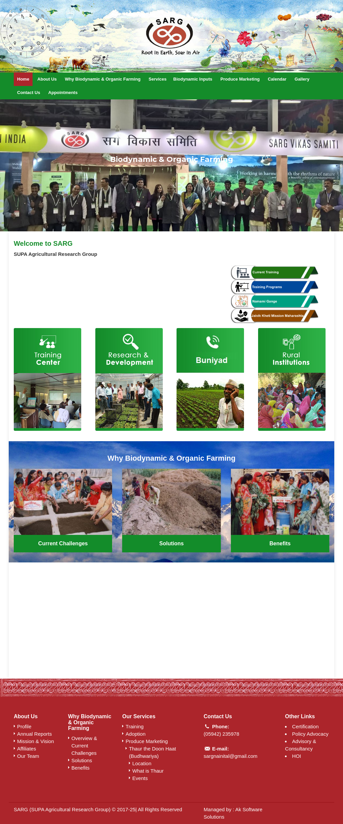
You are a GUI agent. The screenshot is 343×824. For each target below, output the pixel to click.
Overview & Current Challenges (84, 745)
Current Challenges (63, 543)
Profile (24, 726)
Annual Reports (34, 734)
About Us (47, 79)
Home (23, 79)
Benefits (280, 543)
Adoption (135, 734)
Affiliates (26, 748)
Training (135, 726)
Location (141, 763)
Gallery (302, 79)
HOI (296, 756)
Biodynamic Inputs (192, 79)
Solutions (171, 543)
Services (158, 79)
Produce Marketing (240, 79)
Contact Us (28, 92)
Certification (305, 726)
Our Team (28, 756)
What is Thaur (147, 771)
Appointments (63, 92)
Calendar (277, 79)
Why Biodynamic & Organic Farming (102, 79)
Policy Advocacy (310, 734)
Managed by (218, 809)
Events (140, 778)
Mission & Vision (35, 741)
